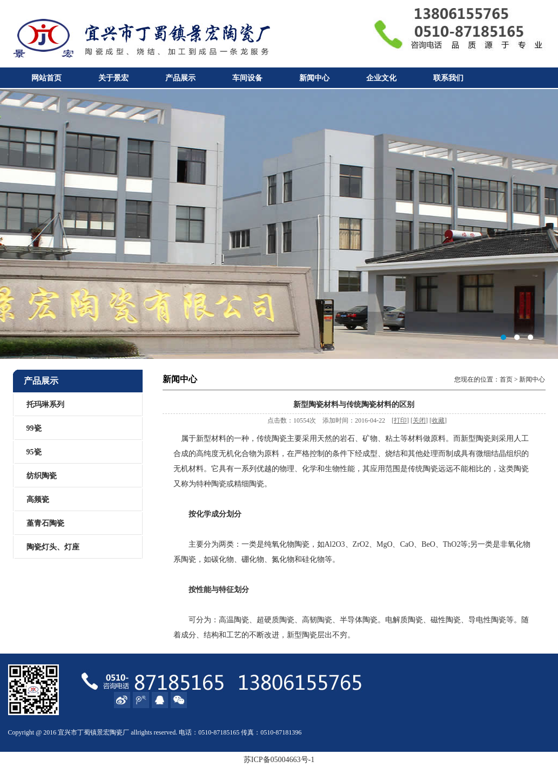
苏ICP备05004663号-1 (279, 760)
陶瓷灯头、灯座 (52, 547)
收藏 (438, 420)
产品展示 (180, 78)
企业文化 (381, 78)
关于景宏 (113, 78)
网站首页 (46, 78)
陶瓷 (116, 732)
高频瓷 (37, 499)
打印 (400, 420)
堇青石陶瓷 (45, 523)
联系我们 (448, 78)
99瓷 (34, 428)
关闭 (419, 420)
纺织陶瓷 (41, 476)
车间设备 (247, 78)
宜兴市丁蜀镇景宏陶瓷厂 (279, 224)
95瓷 (34, 452)
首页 (506, 379)
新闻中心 (314, 78)
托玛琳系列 (45, 404)
